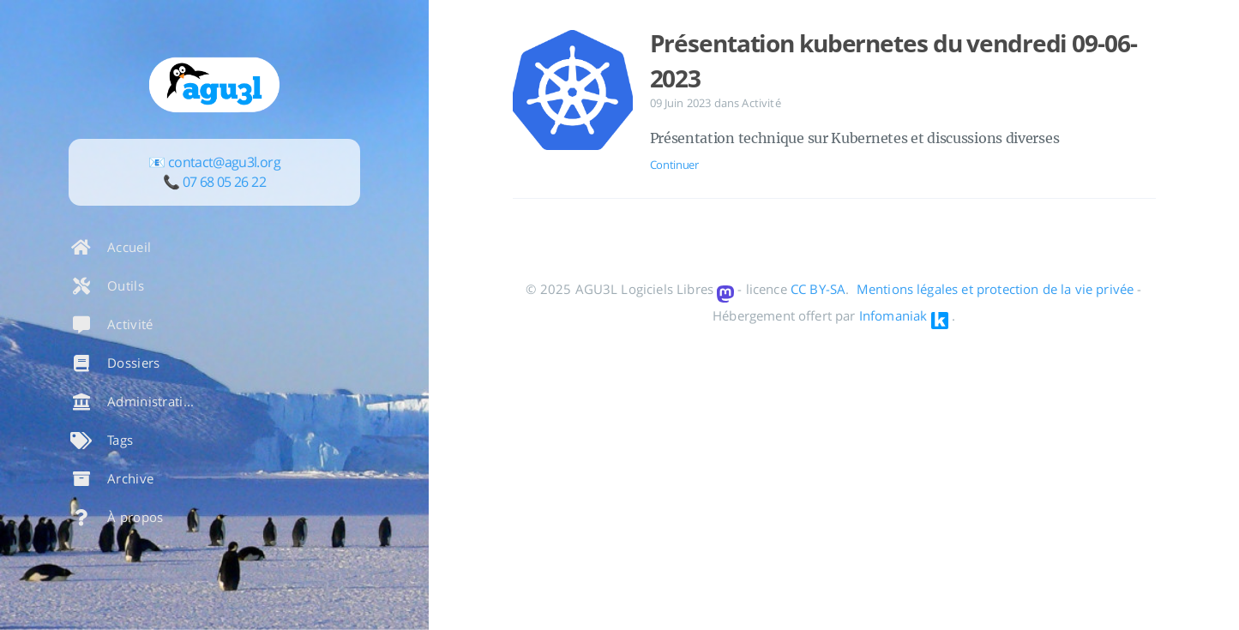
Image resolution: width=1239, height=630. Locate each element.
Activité (761, 103)
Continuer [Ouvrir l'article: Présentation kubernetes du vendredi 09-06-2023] (674, 164)
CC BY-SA (818, 288)
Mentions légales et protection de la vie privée (995, 288)
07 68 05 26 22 (224, 181)
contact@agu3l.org (224, 162)
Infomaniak (893, 315)
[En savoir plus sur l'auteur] (214, 84)
